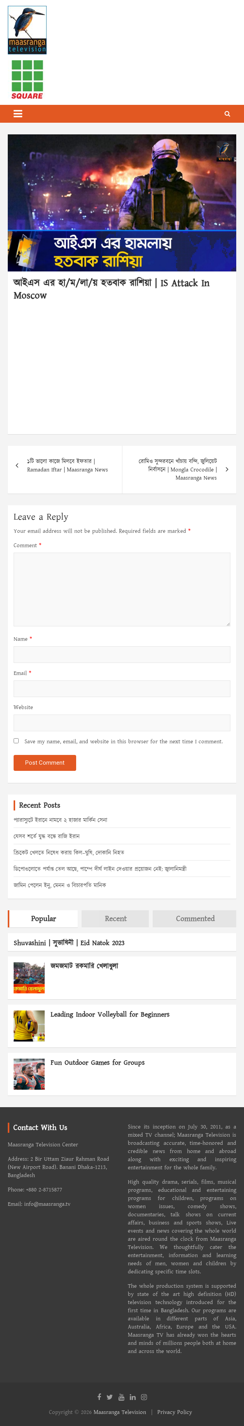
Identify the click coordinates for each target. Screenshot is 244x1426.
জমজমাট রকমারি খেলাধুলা (84, 966)
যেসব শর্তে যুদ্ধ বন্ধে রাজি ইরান (47, 837)
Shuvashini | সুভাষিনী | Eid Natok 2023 (69, 943)
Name (23, 639)
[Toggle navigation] (18, 114)
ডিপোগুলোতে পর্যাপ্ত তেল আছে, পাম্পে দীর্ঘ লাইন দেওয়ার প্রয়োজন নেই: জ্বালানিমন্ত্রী (100, 869)
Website (23, 707)
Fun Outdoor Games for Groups (98, 1063)
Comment (28, 545)
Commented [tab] (195, 918)
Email (22, 673)
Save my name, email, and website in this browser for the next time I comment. (123, 741)
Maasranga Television (120, 1412)
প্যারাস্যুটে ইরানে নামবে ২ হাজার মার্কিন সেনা (60, 820)
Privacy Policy (174, 1412)
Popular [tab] (43, 918)
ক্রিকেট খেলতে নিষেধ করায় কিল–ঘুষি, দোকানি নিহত (69, 853)
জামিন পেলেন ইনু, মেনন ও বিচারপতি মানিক (60, 886)
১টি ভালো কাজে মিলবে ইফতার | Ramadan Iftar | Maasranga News (67, 465)
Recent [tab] (116, 918)
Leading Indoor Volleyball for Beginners (110, 1014)
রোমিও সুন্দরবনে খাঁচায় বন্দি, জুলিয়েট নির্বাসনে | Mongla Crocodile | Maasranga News (178, 469)
